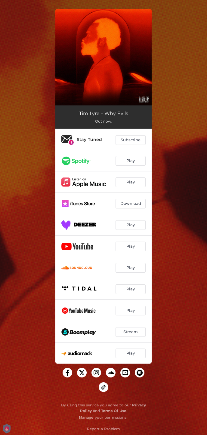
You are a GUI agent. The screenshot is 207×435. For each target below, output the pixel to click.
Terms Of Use (113, 410)
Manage (86, 417)
